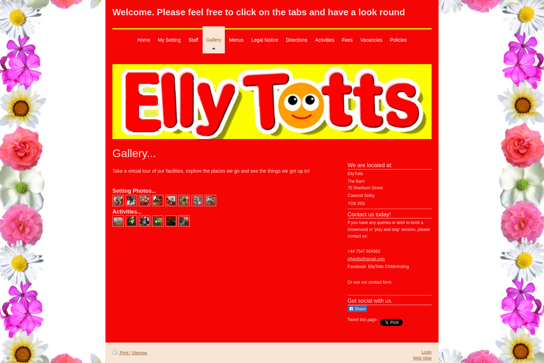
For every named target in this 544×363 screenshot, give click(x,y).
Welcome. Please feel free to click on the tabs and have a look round (258, 12)
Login (427, 352)
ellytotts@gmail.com (366, 259)
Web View (422, 358)
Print (120, 353)
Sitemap (139, 353)
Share (357, 308)
